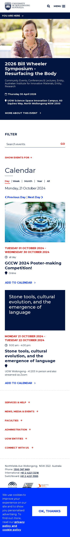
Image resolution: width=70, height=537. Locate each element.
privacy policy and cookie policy (13, 526)
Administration (16, 429)
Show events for (17, 157)
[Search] (48, 6)
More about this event (21, 113)
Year (40, 181)
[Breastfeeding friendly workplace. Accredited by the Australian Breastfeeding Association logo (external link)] (43, 486)
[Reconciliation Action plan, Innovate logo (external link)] (12, 486)
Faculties (12, 420)
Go (63, 143)
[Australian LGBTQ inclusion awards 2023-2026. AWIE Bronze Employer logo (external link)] (27, 486)
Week (16, 181)
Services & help (15, 402)
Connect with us (17, 447)
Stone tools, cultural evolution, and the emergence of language (32, 304)
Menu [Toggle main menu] (59, 6)
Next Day (35, 197)
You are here (12, 15)
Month (28, 181)
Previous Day (15, 197)
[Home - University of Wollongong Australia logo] (17, 6)
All (48, 181)
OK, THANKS (50, 511)
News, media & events (19, 411)
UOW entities (14, 438)
